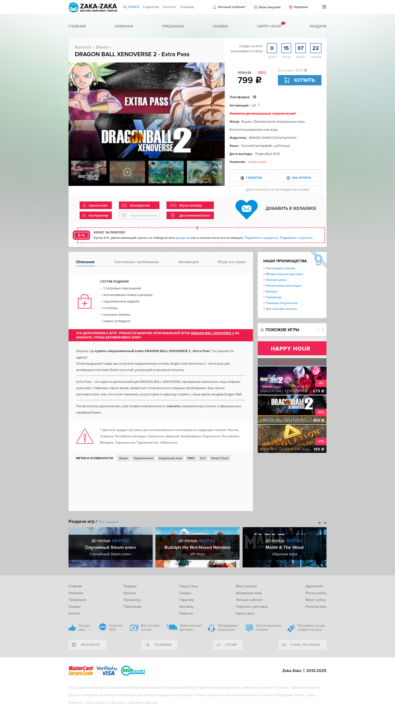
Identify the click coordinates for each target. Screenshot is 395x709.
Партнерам (132, 606)
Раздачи (318, 26)
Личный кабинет (232, 7)
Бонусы (271, 291)
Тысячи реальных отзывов (268, 628)
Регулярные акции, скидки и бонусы (311, 628)
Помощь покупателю (282, 303)
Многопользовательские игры (253, 129)
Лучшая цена (84, 628)
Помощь (187, 7)
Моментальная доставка (284, 274)
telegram (162, 645)
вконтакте (90, 645)
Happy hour (269, 26)
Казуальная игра (170, 458)
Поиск (133, 7)
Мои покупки (270, 7)
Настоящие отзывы (280, 268)
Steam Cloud (219, 458)
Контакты (186, 606)
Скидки (220, 26)
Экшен (246, 121)
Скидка (185, 593)
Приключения (264, 121)
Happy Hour (188, 586)
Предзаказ (173, 26)
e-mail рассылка (305, 645)
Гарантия (254, 178)
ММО (191, 458)
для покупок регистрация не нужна (277, 190)
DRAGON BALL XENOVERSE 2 (212, 333)
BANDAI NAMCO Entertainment (273, 137)
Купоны (130, 593)
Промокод (273, 297)
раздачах (183, 237)
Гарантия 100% (115, 628)
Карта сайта (245, 613)
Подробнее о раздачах (261, 237)
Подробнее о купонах (296, 237)
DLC (203, 458)
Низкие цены (276, 280)
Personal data (316, 606)
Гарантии (151, 7)
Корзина (301, 7)
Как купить (301, 178)
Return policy (316, 600)
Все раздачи (108, 522)
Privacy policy (316, 593)
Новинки (123, 26)
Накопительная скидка (283, 285)
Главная (77, 26)
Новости (186, 613)
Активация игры (249, 593)
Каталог (169, 7)
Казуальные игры (291, 121)
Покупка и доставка (252, 606)
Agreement (314, 586)
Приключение (144, 458)
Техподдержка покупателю (227, 628)
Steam (102, 47)
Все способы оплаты (281, 309)
